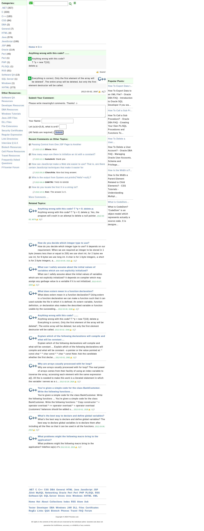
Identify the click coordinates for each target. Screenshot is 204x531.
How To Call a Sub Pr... (120, 110)
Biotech (55, 513)
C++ (4, 16)
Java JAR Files (9, 118)
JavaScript (7, 41)
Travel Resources (11, 156)
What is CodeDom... (118, 202)
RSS (4, 71)
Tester (32, 510)
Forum (88, 513)
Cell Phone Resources (13, 151)
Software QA (8, 75)
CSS (4, 20)
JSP (4, 45)
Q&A (47, 513)
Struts (61, 498)
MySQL (40, 495)
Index (67, 504)
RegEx (32, 513)
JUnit (32, 495)
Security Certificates (12, 130)
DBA (4, 25)
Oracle (5, 50)
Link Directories (10, 139)
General (6, 29)
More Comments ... (39, 200)
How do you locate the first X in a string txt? (55, 190)
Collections (56, 504)
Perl (4, 54)
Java (4, 37)
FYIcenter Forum (10, 167)
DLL (75, 510)
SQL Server (8, 79)
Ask (86, 504)
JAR (69, 510)
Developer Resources (13, 105)
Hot (38, 504)
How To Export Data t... (120, 86)
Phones (65, 513)
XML (95, 498)
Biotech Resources (11, 147)
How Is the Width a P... (120, 170)
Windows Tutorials (11, 114)
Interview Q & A (10, 143)
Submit (58, 135)
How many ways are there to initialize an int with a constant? (63, 157)
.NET (4, 8)
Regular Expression (12, 135)
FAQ (81, 513)
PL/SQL (6, 66)
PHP (4, 62)
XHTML (5, 87)
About (45, 504)
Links (40, 513)
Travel (74, 513)
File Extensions (10, 126)
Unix (68, 498)
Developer (42, 510)
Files (81, 510)
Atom (80, 504)
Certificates (92, 510)
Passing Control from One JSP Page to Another (56, 147)
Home (32, 47)
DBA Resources (10, 110)
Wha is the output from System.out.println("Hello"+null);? (61, 180)
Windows (6, 83)
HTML (5, 33)
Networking (51, 495)
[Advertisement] (14, 209)
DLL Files (7, 122)
